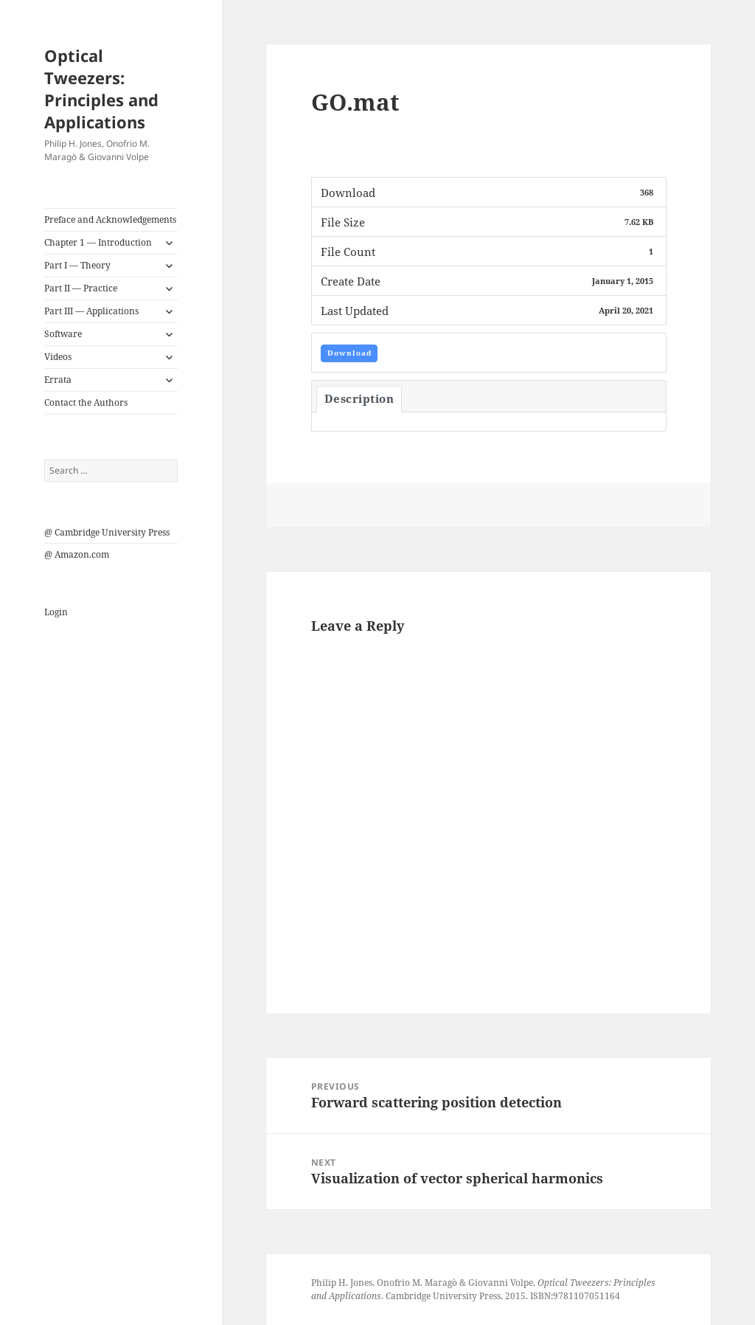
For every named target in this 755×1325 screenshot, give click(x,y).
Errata (58, 379)
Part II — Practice (80, 288)
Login (56, 612)
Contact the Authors (86, 402)
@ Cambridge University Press (107, 532)
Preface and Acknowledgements (110, 219)
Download (349, 352)
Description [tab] (359, 398)
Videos (58, 356)
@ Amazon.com (76, 554)
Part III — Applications (91, 311)
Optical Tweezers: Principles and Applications (101, 88)
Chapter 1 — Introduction (98, 242)
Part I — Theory (77, 265)
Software (63, 334)
